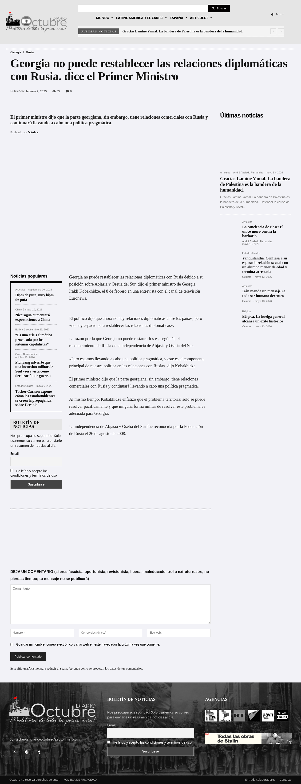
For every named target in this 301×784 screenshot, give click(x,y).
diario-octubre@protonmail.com (55, 739)
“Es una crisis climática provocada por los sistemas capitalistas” (33, 339)
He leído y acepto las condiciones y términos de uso (33, 473)
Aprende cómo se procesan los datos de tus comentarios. (106, 668)
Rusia (30, 52)
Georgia (15, 52)
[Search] (219, 8)
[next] (281, 31)
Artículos (20, 289)
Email (14, 453)
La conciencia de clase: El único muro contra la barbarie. (262, 231)
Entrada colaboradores (260, 780)
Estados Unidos (24, 386)
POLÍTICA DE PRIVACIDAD (80, 780)
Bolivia (19, 329)
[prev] (273, 31)
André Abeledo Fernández (248, 172)
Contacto (286, 780)
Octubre (33, 132)
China (18, 309)
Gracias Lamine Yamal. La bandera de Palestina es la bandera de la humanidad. (183, 31)
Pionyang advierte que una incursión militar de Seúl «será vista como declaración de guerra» (34, 369)
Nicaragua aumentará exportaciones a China (32, 317)
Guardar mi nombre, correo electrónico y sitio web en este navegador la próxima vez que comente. (88, 644)
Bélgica (246, 311)
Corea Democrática (26, 354)
